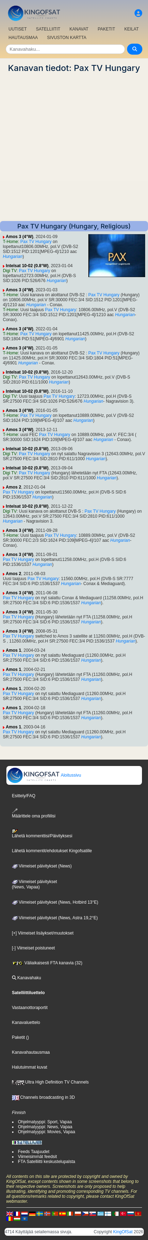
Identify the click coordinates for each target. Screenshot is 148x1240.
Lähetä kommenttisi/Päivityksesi (42, 833)
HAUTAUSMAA (23, 37)
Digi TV (10, 270)
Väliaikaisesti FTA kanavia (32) (47, 962)
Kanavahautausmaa (31, 1052)
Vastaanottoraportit (30, 1007)
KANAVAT (79, 29)
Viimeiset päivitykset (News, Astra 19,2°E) (55, 917)
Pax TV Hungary (35, 241)
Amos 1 (13, 650)
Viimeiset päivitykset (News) (42, 866)
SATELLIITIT (48, 29)
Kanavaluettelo (26, 1022)
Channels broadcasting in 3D (43, 1097)
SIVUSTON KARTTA (66, 37)
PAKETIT (106, 29)
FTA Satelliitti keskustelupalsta (46, 1161)
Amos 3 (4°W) (19, 236)
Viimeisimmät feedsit (37, 1156)
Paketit (18, 1037)
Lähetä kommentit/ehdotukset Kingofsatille (52, 850)
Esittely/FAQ (23, 795)
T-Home (10, 241)
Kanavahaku (26, 977)
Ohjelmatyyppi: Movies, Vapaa (46, 1131)
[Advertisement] (74, 147)
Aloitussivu (44, 775)
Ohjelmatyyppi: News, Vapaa (45, 1126)
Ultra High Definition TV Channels (50, 1082)
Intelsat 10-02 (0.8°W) (27, 265)
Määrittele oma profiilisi (34, 813)
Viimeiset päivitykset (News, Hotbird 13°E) (55, 902)
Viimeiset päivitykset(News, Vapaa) (34, 884)
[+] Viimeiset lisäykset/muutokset (43, 933)
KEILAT (131, 29)
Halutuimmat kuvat (29, 1067)
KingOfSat (123, 1231)
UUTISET (18, 29)
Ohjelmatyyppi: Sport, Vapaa (45, 1121)
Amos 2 (13, 487)
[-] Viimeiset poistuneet (33, 948)
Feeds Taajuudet (34, 1151)
